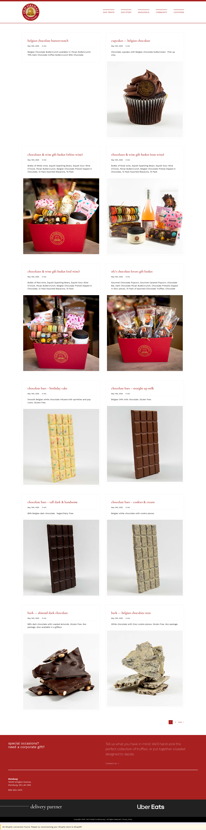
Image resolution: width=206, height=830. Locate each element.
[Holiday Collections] (31, 4)
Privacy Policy (127, 819)
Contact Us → (112, 763)
